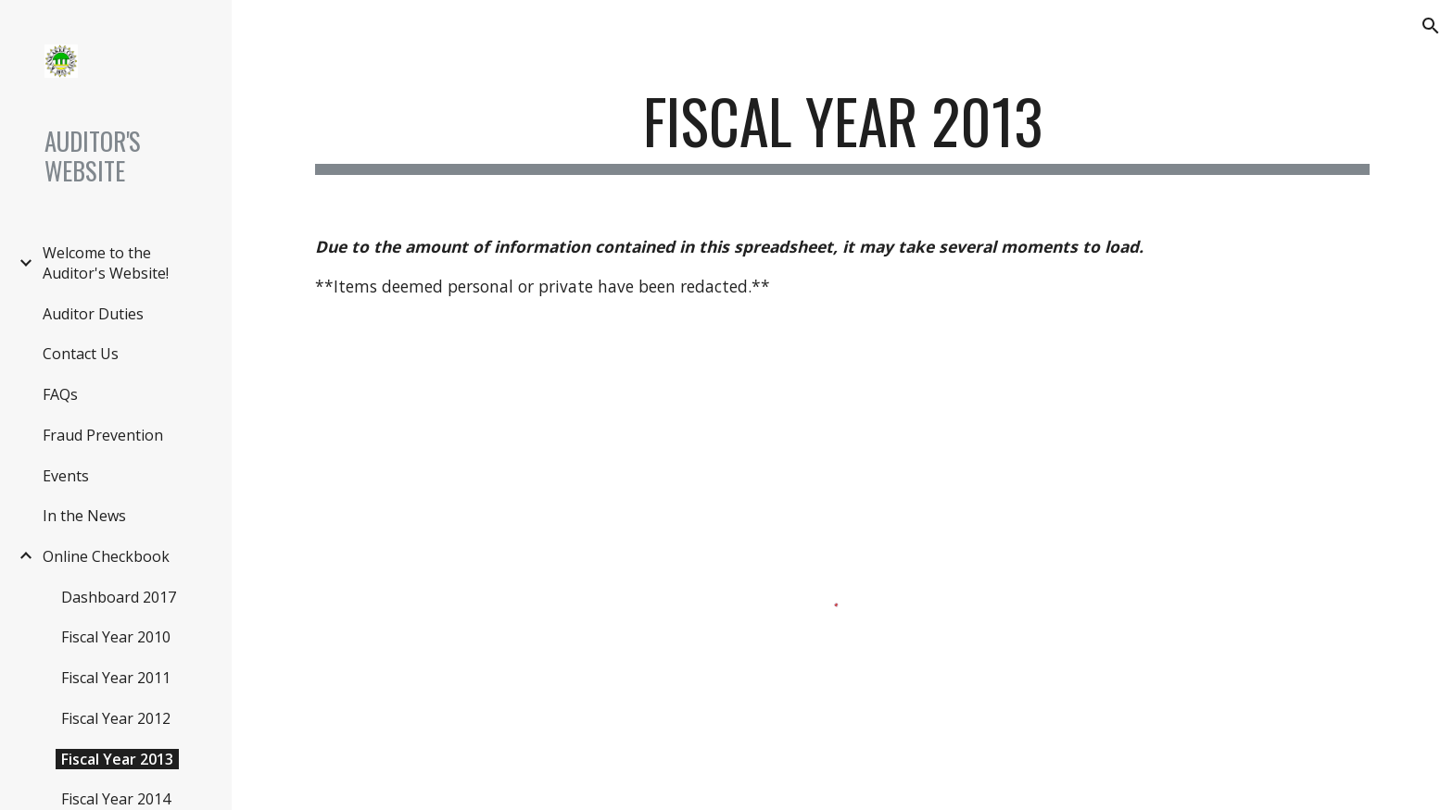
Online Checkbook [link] (106, 556)
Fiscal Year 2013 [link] (117, 759)
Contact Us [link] (81, 353)
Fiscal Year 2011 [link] (116, 677)
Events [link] (66, 476)
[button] (1431, 26)
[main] (842, 130)
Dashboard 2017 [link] (118, 597)
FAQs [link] (60, 394)
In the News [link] (84, 515)
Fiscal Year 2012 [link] (116, 718)
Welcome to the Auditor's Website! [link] (106, 263)
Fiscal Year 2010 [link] (116, 637)
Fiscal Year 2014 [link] (116, 799)
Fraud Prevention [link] (103, 435)
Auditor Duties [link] (93, 314)
